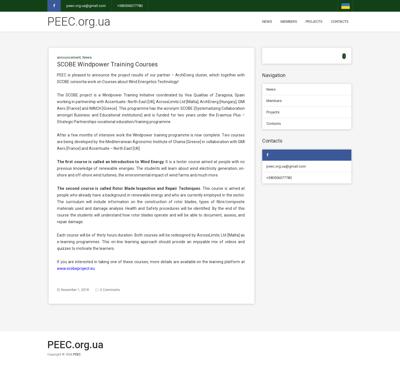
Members (289, 21)
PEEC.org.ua (78, 21)
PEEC (77, 354)
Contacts (340, 21)
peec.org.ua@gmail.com (86, 6)
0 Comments (110, 290)
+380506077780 (129, 6)
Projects (314, 21)
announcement (69, 57)
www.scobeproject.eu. (76, 268)
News (267, 21)
